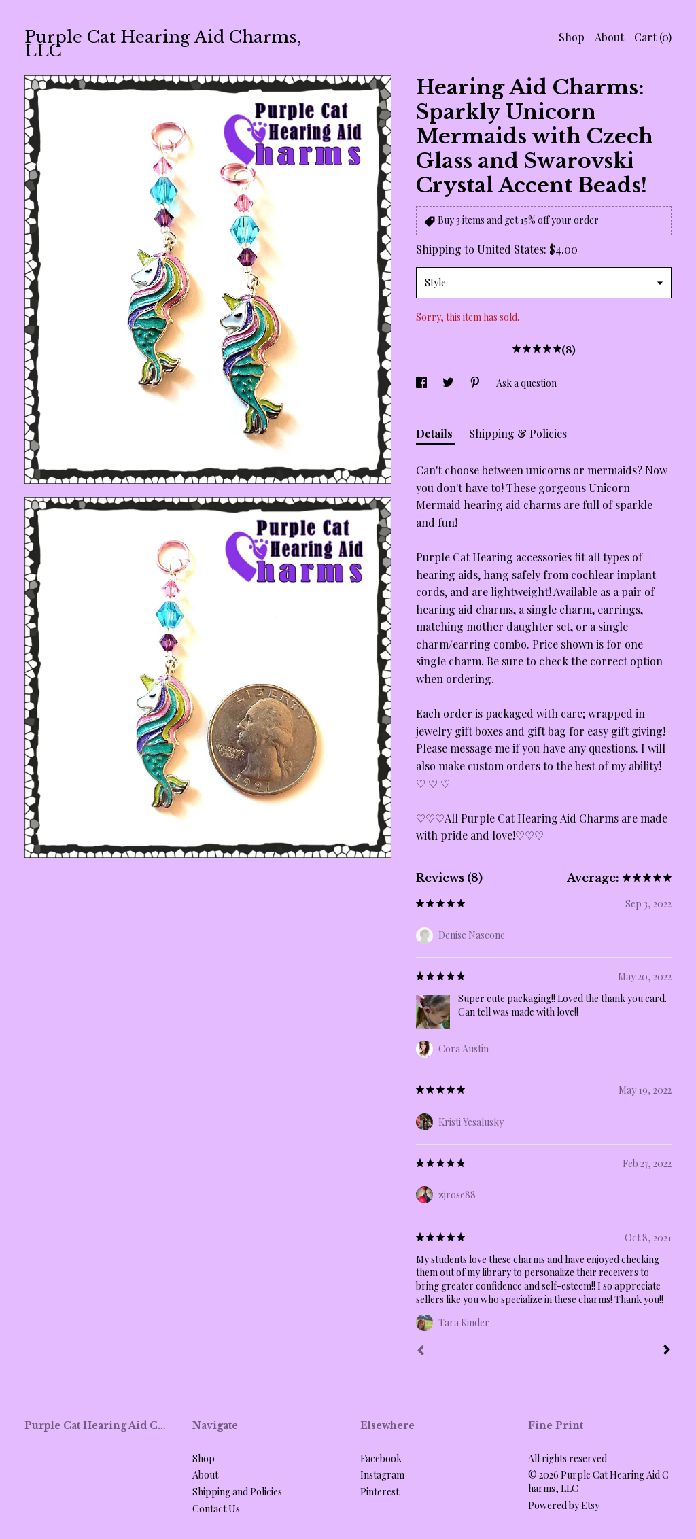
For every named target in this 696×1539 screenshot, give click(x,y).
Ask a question (526, 383)
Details (435, 433)
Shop (572, 37)
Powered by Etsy (563, 1505)
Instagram (382, 1474)
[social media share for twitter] (449, 383)
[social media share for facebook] (422, 383)
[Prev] (420, 1352)
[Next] (667, 1351)
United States (510, 249)
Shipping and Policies (237, 1491)
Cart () (653, 37)
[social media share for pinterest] (476, 383)
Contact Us (216, 1508)
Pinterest (379, 1491)
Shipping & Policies (518, 433)
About (609, 37)
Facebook (381, 1458)
